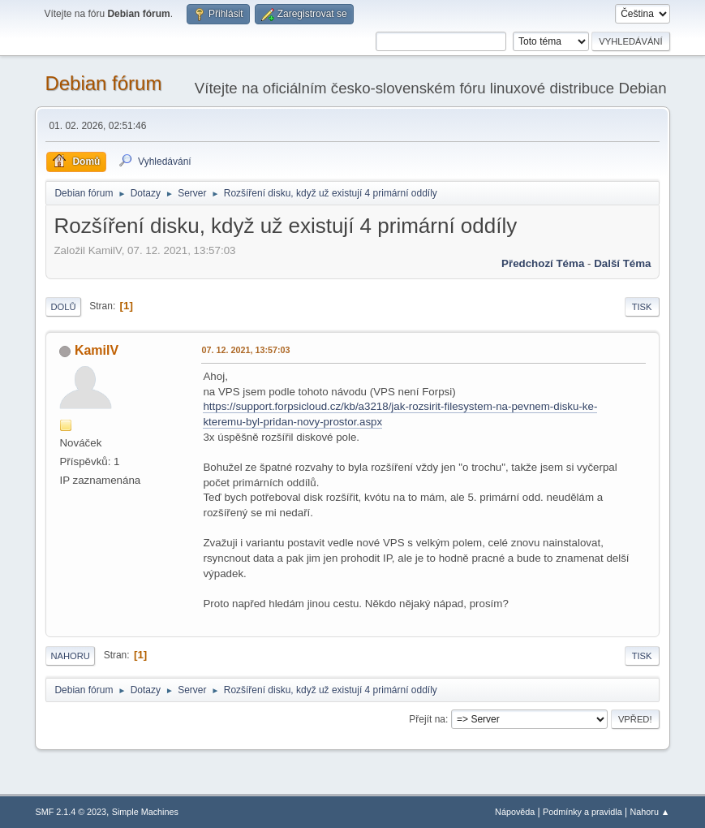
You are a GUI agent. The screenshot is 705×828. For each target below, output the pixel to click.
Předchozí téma (542, 263)
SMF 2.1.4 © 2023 (70, 812)
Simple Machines (145, 812)
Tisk (642, 307)
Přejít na (427, 719)
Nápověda (515, 812)
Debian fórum (103, 83)
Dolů (62, 307)
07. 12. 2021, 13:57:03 (245, 350)
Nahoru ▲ (650, 812)
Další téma (622, 263)
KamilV (96, 350)
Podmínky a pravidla (582, 812)
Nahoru (69, 656)
